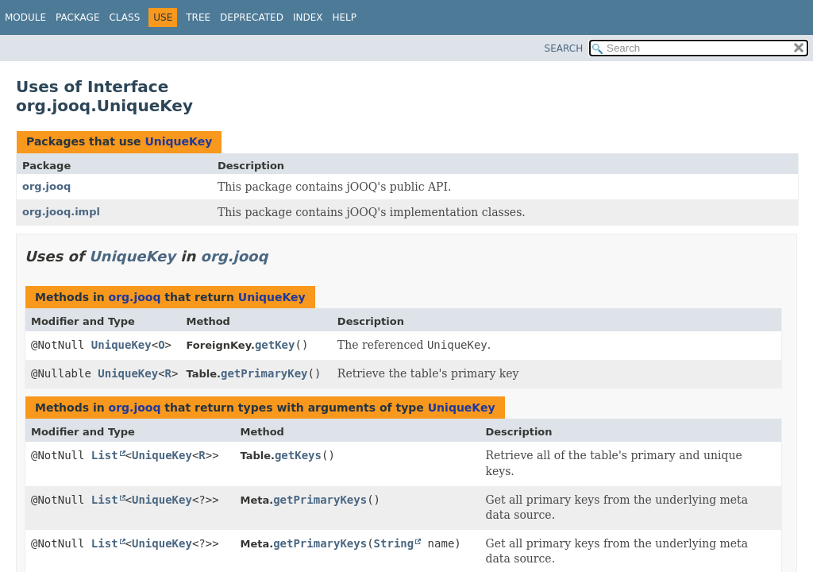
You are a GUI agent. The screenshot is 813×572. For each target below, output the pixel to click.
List (104, 455)
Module (25, 17)
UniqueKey (178, 141)
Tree (198, 17)
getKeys (298, 455)
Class (124, 17)
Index (308, 17)
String (394, 543)
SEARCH (564, 48)
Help (344, 17)
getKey (275, 344)
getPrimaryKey (264, 373)
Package (77, 17)
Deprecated (251, 17)
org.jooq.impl (61, 212)
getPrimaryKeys (320, 499)
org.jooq (46, 186)
